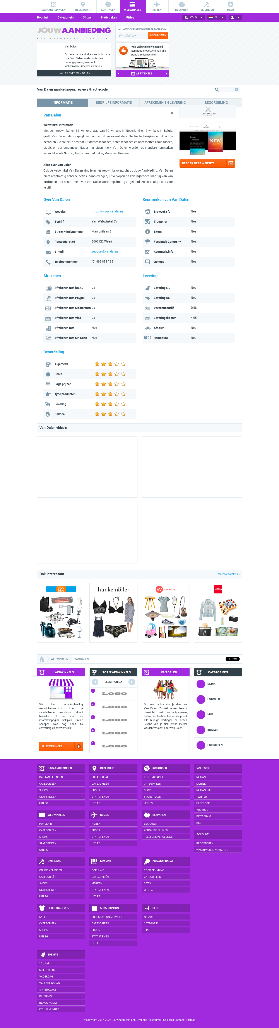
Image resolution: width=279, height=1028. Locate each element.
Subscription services (107, 916)
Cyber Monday (49, 1009)
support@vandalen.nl (106, 251)
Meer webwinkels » (229, 574)
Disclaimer (155, 1019)
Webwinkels (52, 815)
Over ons (142, 1019)
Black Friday (48, 1002)
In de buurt (103, 768)
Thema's (48, 954)
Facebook (203, 803)
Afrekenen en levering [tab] (165, 103)
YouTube (202, 809)
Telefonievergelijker (159, 836)
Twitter (201, 796)
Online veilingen (50, 870)
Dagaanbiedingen (55, 768)
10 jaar (44, 963)
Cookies (168, 1019)
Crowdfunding (158, 861)
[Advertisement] (209, 53)
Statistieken (108, 17)
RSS (198, 822)
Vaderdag (46, 976)
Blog (151, 908)
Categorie (151, 923)
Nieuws (148, 916)
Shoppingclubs (54, 908)
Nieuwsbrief (204, 790)
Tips (146, 930)
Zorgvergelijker (156, 830)
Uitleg (130, 17)
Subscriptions (105, 908)
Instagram (203, 816)
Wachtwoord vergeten (212, 849)
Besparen (154, 815)
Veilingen (50, 861)
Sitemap (190, 1019)
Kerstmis (45, 996)
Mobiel (201, 783)
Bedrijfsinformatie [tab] (114, 103)
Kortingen (155, 768)
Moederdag (47, 970)
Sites (147, 883)
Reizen (100, 815)
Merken (101, 861)
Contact (179, 1019)
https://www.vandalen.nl (109, 211)
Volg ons (203, 768)
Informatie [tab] (63, 103)
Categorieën (66, 17)
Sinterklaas (47, 989)
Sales (43, 916)
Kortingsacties (154, 777)
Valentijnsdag (49, 983)
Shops (87, 17)
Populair (43, 17)
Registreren (204, 843)
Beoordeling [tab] (216, 103)
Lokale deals (101, 777)
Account (203, 834)
